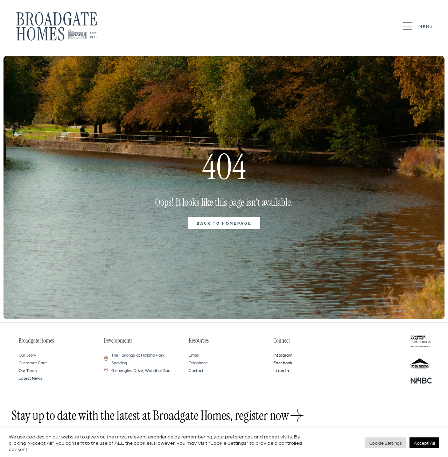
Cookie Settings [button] (385, 443)
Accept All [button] (424, 443)
